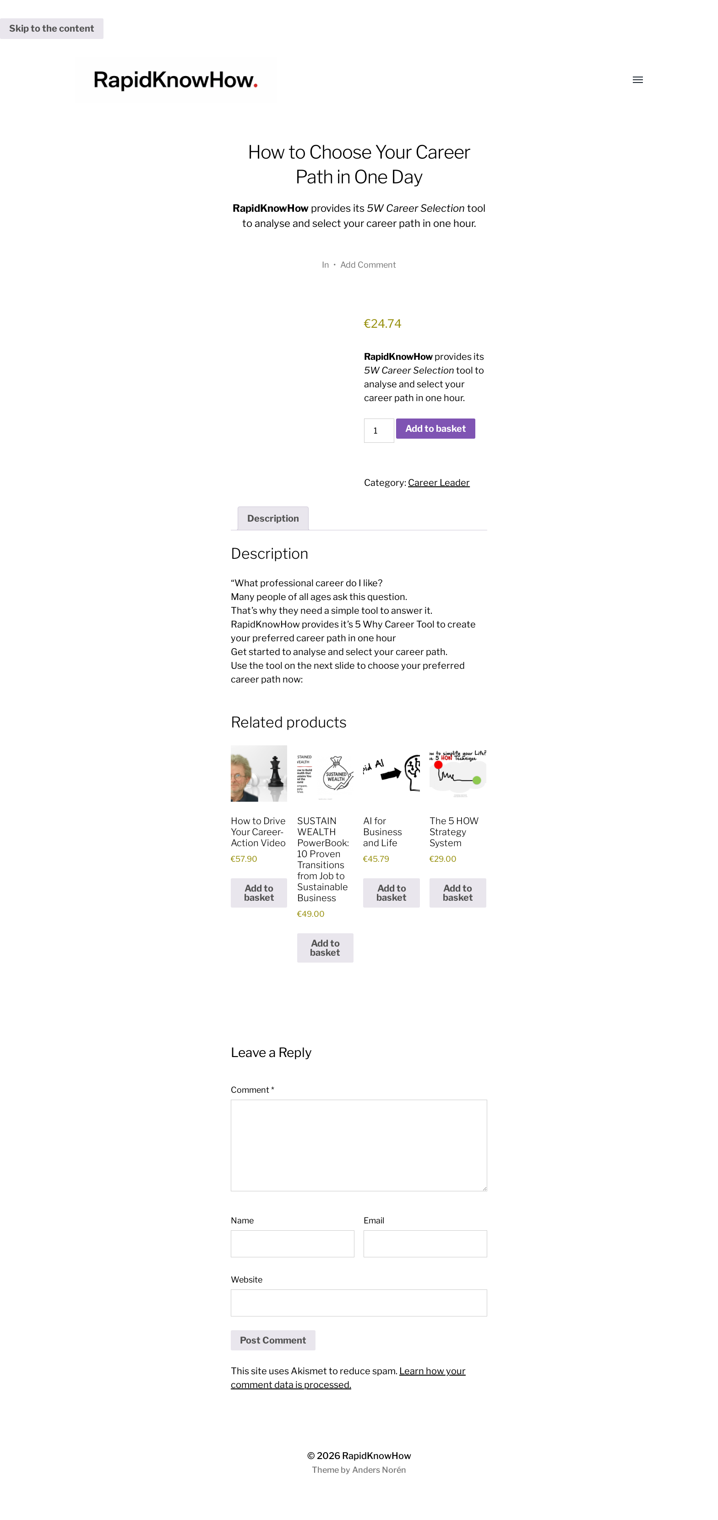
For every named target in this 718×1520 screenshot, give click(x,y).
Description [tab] (273, 518)
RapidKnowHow (376, 1455)
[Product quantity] (379, 431)
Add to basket (435, 428)
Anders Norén (379, 1470)
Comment (252, 1090)
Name (242, 1220)
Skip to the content (51, 28)
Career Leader (439, 482)
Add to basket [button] (259, 893)
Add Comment (368, 265)
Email (374, 1220)
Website (246, 1279)
